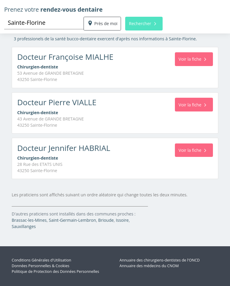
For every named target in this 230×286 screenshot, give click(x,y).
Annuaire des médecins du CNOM (149, 265)
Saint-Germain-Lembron (72, 220)
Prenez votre (53, 9)
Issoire (122, 220)
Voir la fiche (192, 59)
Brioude (106, 220)
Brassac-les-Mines (29, 220)
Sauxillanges (24, 226)
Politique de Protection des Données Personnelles (55, 271)
